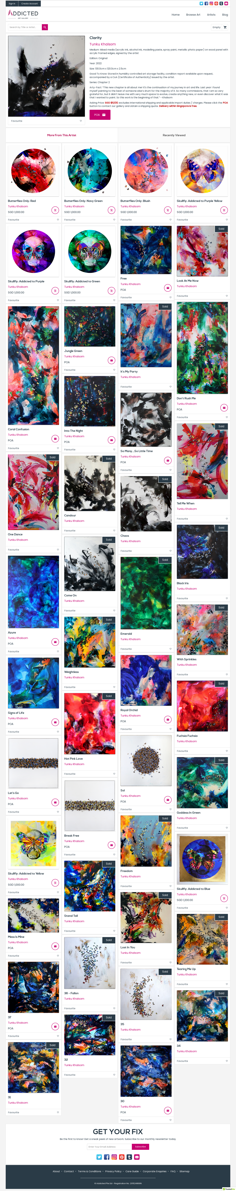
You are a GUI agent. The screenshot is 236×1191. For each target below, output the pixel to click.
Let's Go (13, 794)
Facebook (206, 3)
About (56, 1172)
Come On (70, 596)
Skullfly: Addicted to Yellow (26, 874)
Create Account (29, 3)
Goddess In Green (188, 813)
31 (9, 1098)
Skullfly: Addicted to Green (82, 282)
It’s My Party (129, 372)
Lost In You (128, 948)
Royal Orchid (129, 711)
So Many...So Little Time (137, 452)
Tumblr (221, 3)
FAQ (173, 1172)
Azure (12, 633)
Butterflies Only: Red (22, 202)
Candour (70, 516)
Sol (123, 791)
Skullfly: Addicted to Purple (26, 282)
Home (176, 15)
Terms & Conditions (89, 1172)
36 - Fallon (71, 994)
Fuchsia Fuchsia (187, 737)
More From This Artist (62, 136)
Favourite (46, 121)
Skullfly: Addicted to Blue (193, 890)
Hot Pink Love (73, 759)
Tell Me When (185, 504)
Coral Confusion (18, 430)
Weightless (71, 673)
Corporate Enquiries (154, 1172)
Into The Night (73, 432)
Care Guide (132, 1172)
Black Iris (183, 584)
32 (66, 1060)
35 (122, 1025)
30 (122, 1102)
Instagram (211, 3)
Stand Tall (71, 917)
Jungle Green (73, 352)
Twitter (201, 3)
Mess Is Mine (16, 938)
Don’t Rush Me (186, 399)
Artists (211, 15)
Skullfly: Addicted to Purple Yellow (199, 202)
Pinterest (216, 3)
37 (9, 1018)
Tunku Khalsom (103, 44)
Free (124, 279)
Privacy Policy (113, 1172)
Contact (226, 3)
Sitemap (184, 1172)
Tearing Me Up (186, 970)
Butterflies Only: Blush (135, 202)
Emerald (126, 635)
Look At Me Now (188, 282)
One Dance (15, 535)
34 (179, 1047)
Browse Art (193, 15)
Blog (225, 15)
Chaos (125, 537)
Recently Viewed (174, 136)
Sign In (12, 3)
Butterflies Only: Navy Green (83, 202)
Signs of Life (16, 714)
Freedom (127, 872)
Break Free (71, 836)
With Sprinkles (186, 660)
